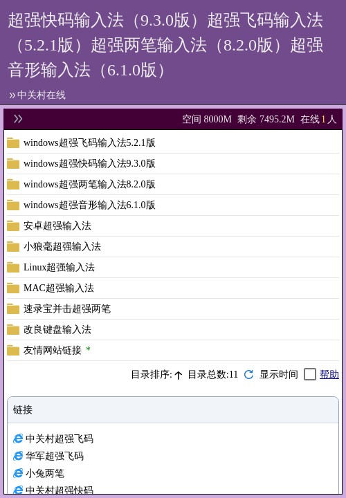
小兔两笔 (45, 473)
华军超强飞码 (55, 456)
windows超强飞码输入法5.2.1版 (90, 143)
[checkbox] (288, 374)
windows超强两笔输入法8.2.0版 (90, 184)
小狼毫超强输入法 (62, 246)
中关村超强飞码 (59, 439)
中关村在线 (41, 95)
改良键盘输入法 (57, 329)
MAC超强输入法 (59, 288)
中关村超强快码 (59, 491)
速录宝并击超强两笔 (67, 309)
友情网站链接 (53, 350)
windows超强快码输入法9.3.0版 (90, 163)
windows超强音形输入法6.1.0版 (90, 205)
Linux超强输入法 (59, 267)
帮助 (329, 374)
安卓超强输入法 (57, 226)
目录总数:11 (213, 374)
